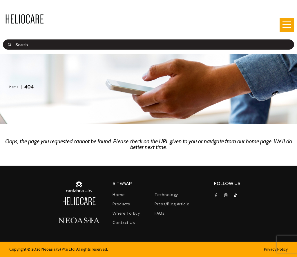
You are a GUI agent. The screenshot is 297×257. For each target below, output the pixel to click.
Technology (166, 194)
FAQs (160, 213)
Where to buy (126, 213)
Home (119, 194)
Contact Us (124, 222)
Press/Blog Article (172, 204)
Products (121, 204)
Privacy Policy (276, 249)
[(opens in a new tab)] (79, 221)
